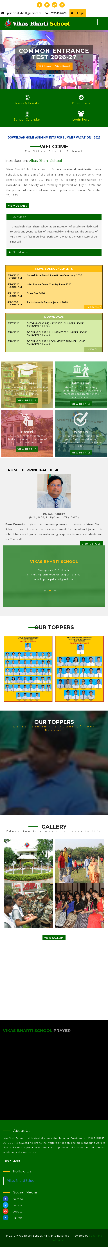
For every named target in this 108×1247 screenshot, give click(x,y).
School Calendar (27, 120)
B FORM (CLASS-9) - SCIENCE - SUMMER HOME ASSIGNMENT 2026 (55, 325)
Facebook (13, 1200)
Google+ (13, 1212)
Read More (12, 1161)
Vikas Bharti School (21, 1181)
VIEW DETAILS (27, 401)
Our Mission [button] (19, 252)
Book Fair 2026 (36, 293)
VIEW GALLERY (54, 938)
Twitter (12, 1206)
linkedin (13, 1219)
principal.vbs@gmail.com (24, 13)
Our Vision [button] (18, 217)
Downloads (81, 103)
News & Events (27, 103)
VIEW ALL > (95, 307)
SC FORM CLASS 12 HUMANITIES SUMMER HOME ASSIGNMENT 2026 (57, 334)
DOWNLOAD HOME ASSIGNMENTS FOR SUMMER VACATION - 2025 (54, 138)
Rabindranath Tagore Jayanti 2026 (47, 302)
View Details (17, 206)
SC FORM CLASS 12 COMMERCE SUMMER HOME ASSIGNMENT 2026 (56, 343)
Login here (81, 120)
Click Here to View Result (54, 67)
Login (74, 13)
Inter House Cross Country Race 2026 (49, 284)
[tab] (54, 217)
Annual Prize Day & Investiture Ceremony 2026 (54, 276)
